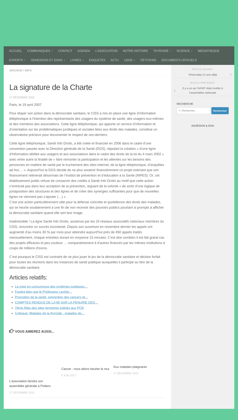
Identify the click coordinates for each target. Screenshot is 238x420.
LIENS (128, 60)
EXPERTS (16, 60)
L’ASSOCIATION (106, 50)
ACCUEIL (15, 50)
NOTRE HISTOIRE (135, 50)
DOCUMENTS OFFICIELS (179, 60)
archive (16, 70)
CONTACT (65, 50)
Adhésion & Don (202, 125)
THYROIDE (161, 50)
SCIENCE (183, 50)
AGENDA (84, 50)
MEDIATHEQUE (208, 50)
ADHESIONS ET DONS (46, 60)
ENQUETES (97, 60)
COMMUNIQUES (38, 50)
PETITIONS (148, 60)
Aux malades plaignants (130, 367)
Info (28, 70)
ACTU (115, 60)
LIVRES (75, 60)
